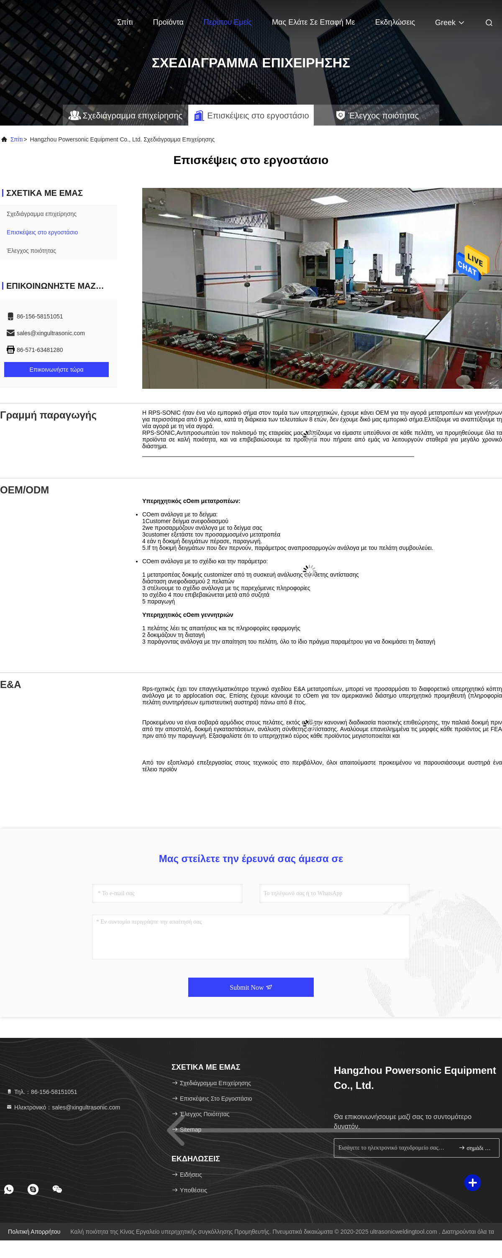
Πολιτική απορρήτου (34, 1231)
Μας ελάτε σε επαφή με (313, 22)
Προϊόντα (168, 22)
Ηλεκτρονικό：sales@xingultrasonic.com (63, 1107)
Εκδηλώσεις (395, 22)
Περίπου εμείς (228, 22)
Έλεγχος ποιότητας (31, 250)
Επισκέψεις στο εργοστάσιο (42, 232)
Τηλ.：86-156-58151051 (41, 1092)
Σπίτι (125, 22)
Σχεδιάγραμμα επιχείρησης (42, 214)
